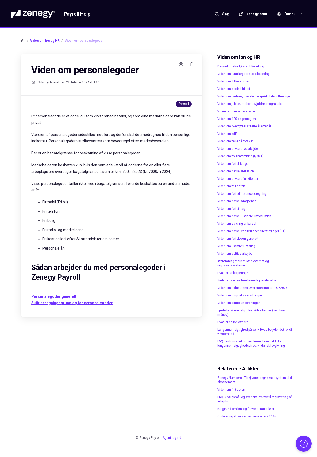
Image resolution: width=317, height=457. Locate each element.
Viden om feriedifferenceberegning (242, 194)
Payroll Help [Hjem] (77, 14)
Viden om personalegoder (84, 41)
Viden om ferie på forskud (235, 141)
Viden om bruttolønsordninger (238, 303)
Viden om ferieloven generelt (237, 239)
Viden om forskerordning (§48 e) (240, 156)
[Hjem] (33, 13)
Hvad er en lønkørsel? (232, 322)
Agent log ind (172, 438)
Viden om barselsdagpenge (236, 201)
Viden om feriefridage (232, 164)
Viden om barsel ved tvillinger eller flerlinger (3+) (251, 231)
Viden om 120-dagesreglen (236, 119)
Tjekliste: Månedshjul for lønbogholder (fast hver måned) (251, 313)
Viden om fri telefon (231, 186)
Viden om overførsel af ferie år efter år (244, 126)
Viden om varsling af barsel (236, 224)
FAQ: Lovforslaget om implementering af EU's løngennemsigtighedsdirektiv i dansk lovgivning (251, 344)
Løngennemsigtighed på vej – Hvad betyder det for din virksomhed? (255, 332)
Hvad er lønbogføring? (232, 273)
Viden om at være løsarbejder (238, 149)
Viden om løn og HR (45, 41)
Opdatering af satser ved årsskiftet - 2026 (246, 416)
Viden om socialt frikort (233, 89)
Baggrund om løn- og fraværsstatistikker (245, 409)
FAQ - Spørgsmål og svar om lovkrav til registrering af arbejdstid (254, 399)
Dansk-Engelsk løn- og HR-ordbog (240, 66)
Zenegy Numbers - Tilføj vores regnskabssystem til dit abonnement (255, 380)
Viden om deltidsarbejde (234, 254)
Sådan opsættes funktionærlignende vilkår (247, 280)
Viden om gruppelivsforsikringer (239, 295)
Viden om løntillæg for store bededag (243, 74)
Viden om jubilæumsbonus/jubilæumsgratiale (249, 104)
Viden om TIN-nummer (233, 81)
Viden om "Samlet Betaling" (236, 246)
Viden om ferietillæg (231, 209)
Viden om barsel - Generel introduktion (244, 216)
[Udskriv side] (181, 64)
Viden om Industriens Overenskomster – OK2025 (252, 288)
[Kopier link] (191, 64)
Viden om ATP (227, 134)
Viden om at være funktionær (237, 179)
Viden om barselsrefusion (235, 171)
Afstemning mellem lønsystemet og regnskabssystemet (243, 263)
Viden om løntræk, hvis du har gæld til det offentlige (253, 96)
